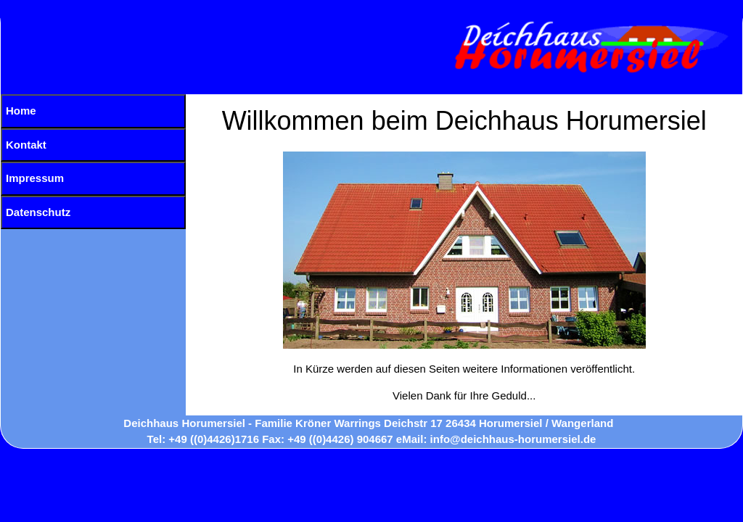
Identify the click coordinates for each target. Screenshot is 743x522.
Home (21, 110)
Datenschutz (38, 212)
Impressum (35, 178)
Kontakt (26, 144)
